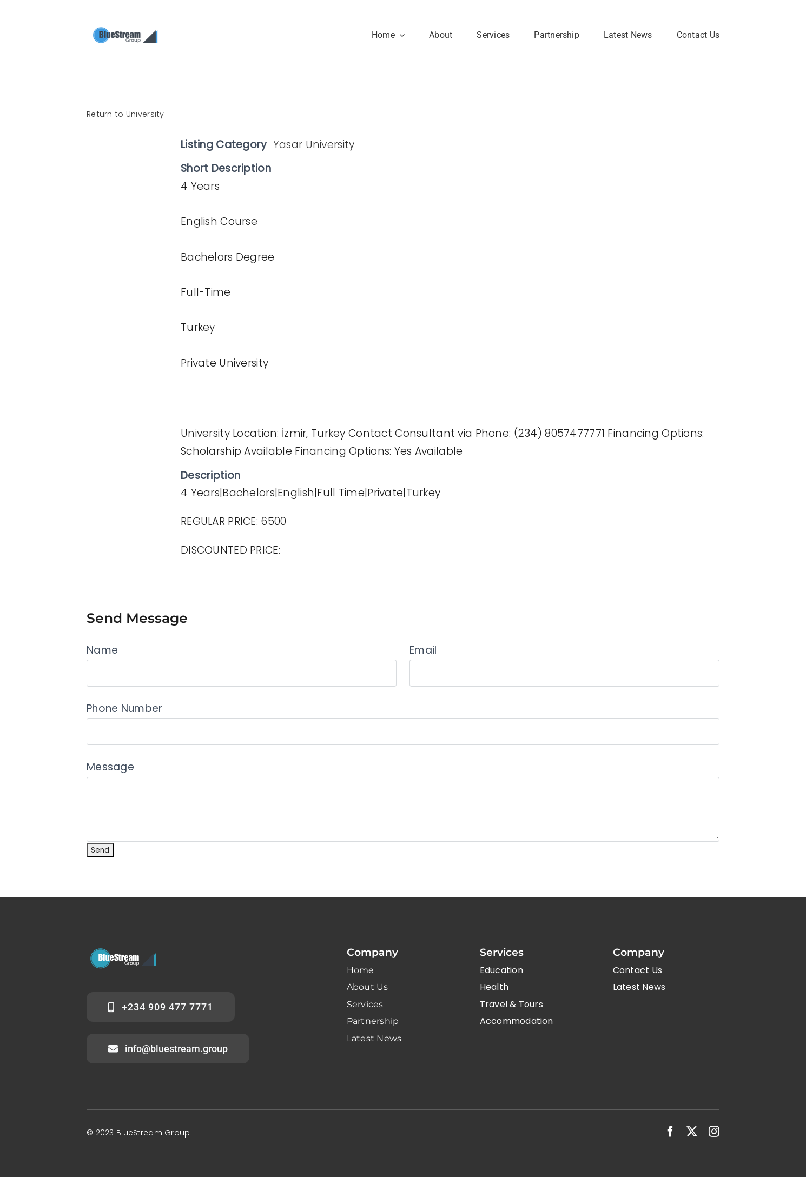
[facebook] (670, 1131)
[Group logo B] (124, 25)
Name (102, 650)
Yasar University (314, 144)
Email (423, 650)
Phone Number (124, 708)
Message (110, 767)
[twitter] (691, 1131)
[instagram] (714, 1131)
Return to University (125, 114)
